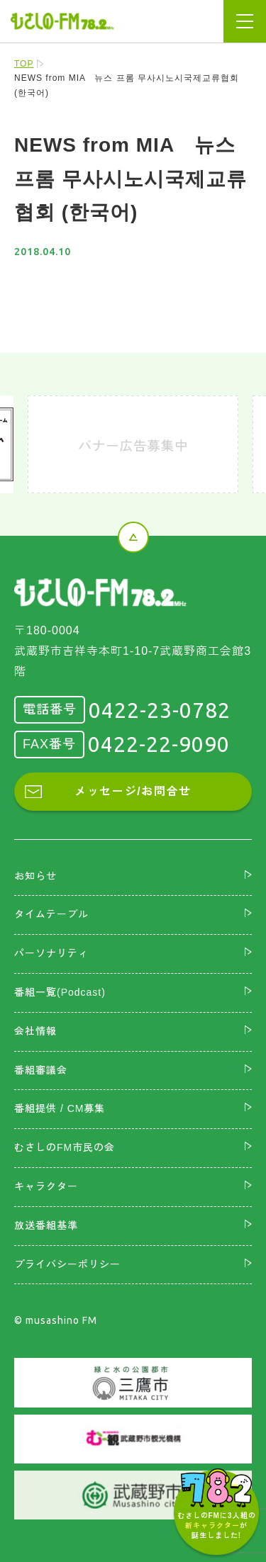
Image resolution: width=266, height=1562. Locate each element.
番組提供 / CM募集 (59, 1108)
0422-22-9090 (159, 744)
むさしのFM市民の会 (64, 1147)
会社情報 (35, 1031)
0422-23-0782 (160, 710)
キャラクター (46, 1186)
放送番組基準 (46, 1225)
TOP (23, 64)
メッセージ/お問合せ (132, 791)
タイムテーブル (51, 914)
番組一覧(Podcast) (60, 992)
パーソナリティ (51, 953)
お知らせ (35, 876)
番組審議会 (40, 1070)
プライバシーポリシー (67, 1264)
